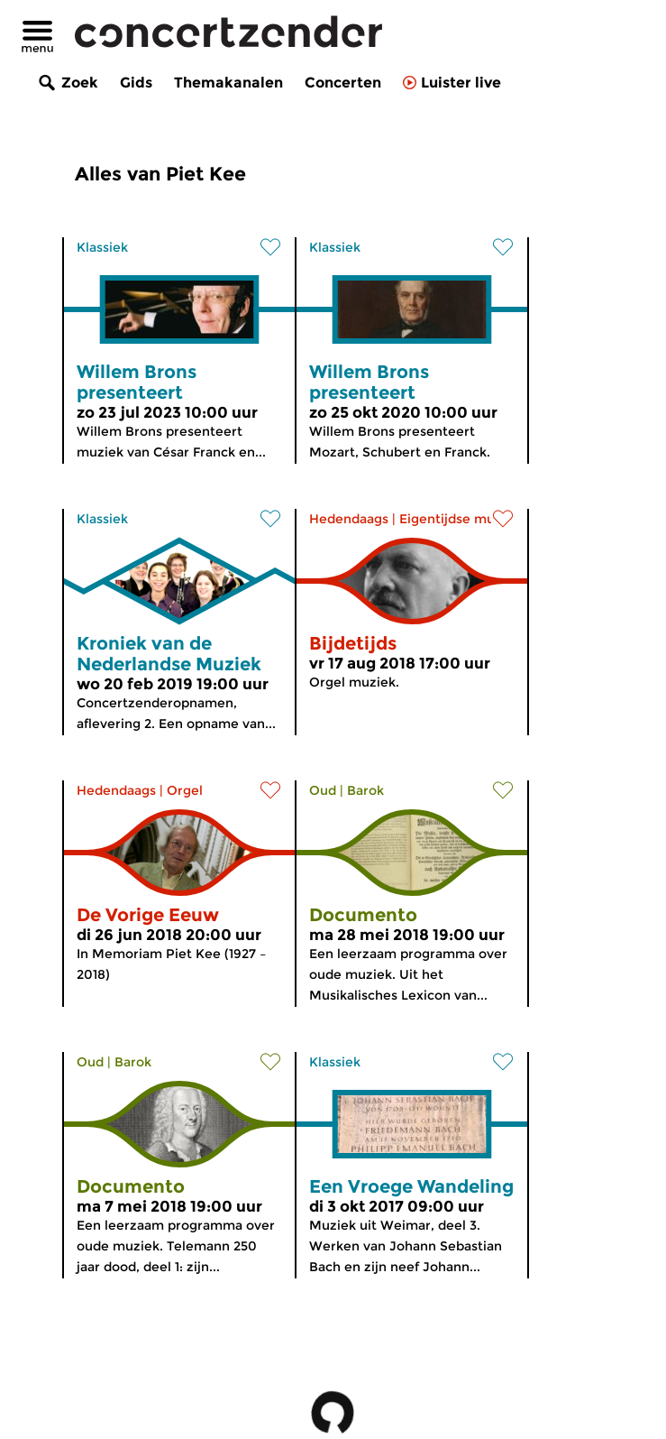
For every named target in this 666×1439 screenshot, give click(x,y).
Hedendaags (348, 519)
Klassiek (102, 247)
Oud (322, 790)
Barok (365, 790)
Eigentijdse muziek (460, 519)
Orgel (185, 790)
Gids (136, 82)
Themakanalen (228, 82)
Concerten (343, 82)
